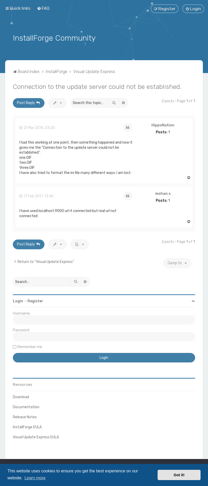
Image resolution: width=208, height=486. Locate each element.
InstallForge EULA (27, 426)
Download (21, 396)
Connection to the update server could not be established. (97, 85)
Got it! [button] (179, 475)
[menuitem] (43, 8)
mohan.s (163, 193)
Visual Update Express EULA (36, 436)
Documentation (26, 406)
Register (35, 300)
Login (18, 300)
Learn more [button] (35, 478)
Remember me (29, 346)
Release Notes (25, 416)
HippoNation (162, 124)
